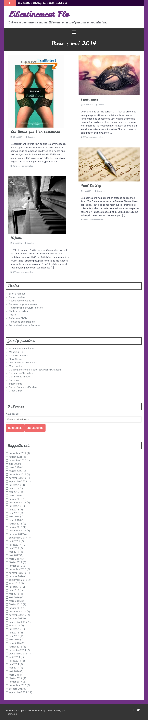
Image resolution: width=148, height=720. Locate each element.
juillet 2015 (15, 629)
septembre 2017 (18, 537)
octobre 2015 (16, 618)
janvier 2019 (15, 499)
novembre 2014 (17, 650)
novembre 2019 (17, 477)
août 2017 (14, 541)
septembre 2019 (18, 481)
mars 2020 (15, 467)
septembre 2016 (18, 579)
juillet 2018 (15, 506)
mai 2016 (14, 593)
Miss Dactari (16, 366)
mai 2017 (14, 551)
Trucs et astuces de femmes (24, 325)
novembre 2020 (17, 460)
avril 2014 (14, 671)
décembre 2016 (17, 569)
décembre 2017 (17, 530)
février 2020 (15, 470)
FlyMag (57, 710)
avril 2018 (14, 516)
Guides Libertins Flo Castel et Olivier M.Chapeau (35, 369)
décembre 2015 (17, 611)
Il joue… (18, 237)
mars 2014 (15, 674)
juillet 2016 (15, 586)
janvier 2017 (15, 565)
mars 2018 (15, 520)
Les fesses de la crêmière (23, 362)
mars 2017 (15, 558)
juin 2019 (14, 488)
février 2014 (15, 678)
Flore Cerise (15, 359)
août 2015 (14, 625)
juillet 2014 (15, 660)
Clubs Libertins (17, 297)
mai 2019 (14, 491)
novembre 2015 (17, 614)
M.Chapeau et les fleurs (21, 348)
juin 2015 (14, 632)
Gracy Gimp (15, 390)
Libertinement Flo (38, 14)
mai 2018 (14, 513)
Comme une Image (19, 376)
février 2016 (15, 604)
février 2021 (15, 456)
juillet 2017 (15, 544)
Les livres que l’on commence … (38, 131)
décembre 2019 (17, 474)
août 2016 (14, 583)
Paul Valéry (91, 185)
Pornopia (14, 380)
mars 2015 (15, 643)
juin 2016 (14, 590)
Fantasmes (89, 99)
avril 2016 (14, 597)
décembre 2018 (17, 502)
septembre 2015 (18, 622)
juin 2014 (14, 664)
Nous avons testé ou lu (21, 300)
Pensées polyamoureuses (23, 304)
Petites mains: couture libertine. (26, 307)
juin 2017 (14, 548)
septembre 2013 (18, 692)
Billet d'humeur (17, 293)
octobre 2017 (16, 534)
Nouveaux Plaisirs (18, 355)
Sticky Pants (15, 383)
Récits (12, 314)
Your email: (12, 413)
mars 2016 (15, 600)
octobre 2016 (16, 576)
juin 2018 (14, 509)
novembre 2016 (17, 572)
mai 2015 (14, 636)
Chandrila (31, 137)
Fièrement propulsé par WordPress (25, 710)
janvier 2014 (15, 681)
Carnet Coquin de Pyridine (23, 387)
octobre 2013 (16, 688)
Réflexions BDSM (18, 318)
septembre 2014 (18, 653)
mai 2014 (14, 667)
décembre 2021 (17, 453)
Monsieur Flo (16, 352)
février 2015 (15, 646)
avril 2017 (14, 555)
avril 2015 (14, 639)
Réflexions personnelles (23, 166)
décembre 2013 (17, 685)
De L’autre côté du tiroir (21, 373)
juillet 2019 (15, 485)
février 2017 (15, 562)
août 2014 (14, 657)
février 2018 (15, 523)
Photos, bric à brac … (20, 311)
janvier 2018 (15, 527)
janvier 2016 (15, 608)
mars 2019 (15, 495)
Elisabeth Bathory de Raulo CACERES (43, 3)
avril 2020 (14, 463)
